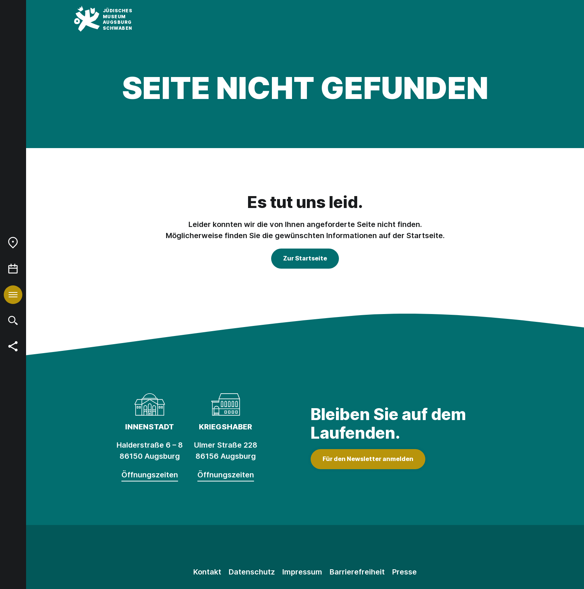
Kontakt (207, 571)
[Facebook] (305, 547)
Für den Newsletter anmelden (368, 458)
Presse (404, 571)
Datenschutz (252, 571)
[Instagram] (271, 547)
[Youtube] (338, 547)
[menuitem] (13, 243)
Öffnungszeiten (149, 474)
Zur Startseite (305, 258)
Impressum (302, 571)
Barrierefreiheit (357, 571)
